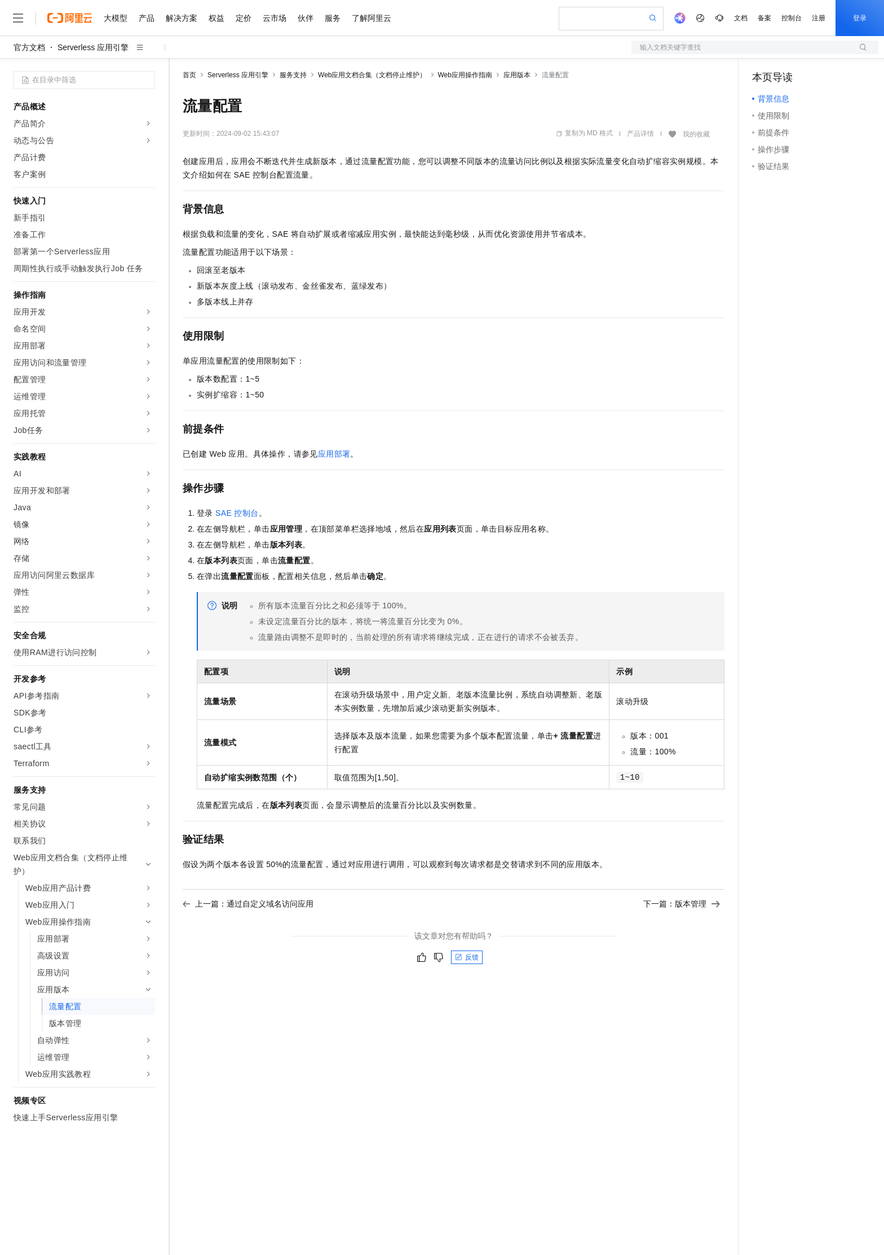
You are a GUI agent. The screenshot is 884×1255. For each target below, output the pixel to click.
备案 (764, 18)
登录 (860, 18)
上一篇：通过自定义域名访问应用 (248, 903)
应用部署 (334, 453)
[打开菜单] (18, 18)
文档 (741, 18)
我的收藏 (696, 134)
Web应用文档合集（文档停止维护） (372, 75)
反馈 (467, 957)
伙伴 (305, 18)
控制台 (791, 18)
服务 (333, 18)
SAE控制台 (237, 513)
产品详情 (640, 134)
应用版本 (517, 75)
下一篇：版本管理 (681, 903)
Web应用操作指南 (465, 75)
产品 (146, 18)
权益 (216, 18)
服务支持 (293, 75)
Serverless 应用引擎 (93, 47)
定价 (243, 18)
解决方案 (181, 18)
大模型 (115, 18)
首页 (189, 75)
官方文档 (29, 47)
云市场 (274, 18)
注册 (818, 18)
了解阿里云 (371, 18)
